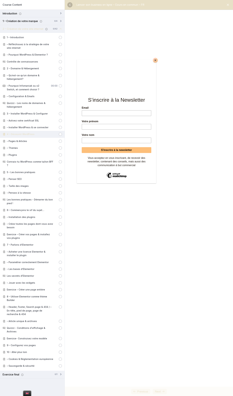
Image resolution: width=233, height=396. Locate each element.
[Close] (155, 60)
